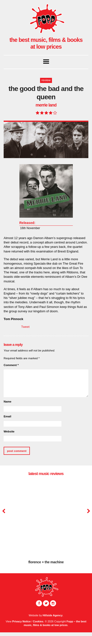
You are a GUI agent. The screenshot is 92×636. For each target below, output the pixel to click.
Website (9, 431)
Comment (11, 365)
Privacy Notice (21, 621)
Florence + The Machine (46, 562)
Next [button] (88, 511)
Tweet (25, 327)
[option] (46, 524)
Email (7, 416)
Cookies (38, 621)
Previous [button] (3, 511)
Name (7, 401)
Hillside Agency (53, 615)
